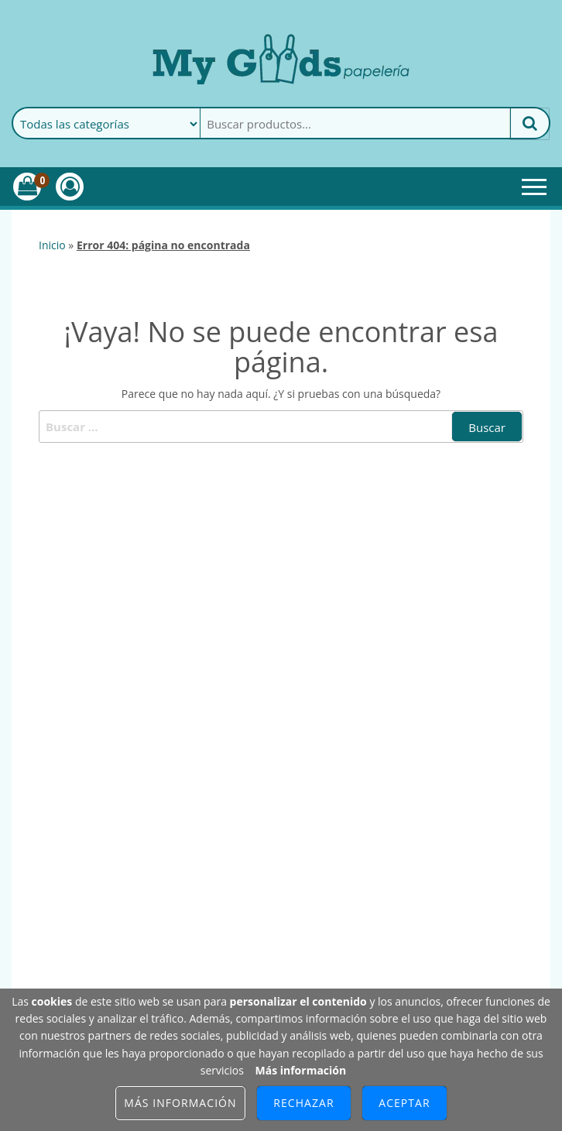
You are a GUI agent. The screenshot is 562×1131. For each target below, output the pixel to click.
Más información (300, 1070)
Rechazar (303, 1102)
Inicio (52, 245)
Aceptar (404, 1102)
